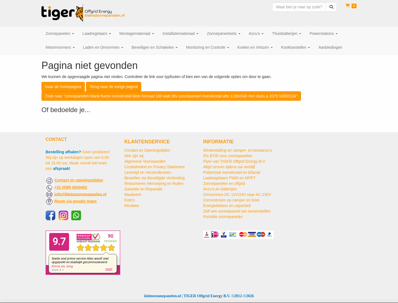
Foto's (129, 200)
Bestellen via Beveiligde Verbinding (154, 178)
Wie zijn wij (133, 156)
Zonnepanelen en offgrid (224, 183)
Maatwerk (132, 194)
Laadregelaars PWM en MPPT (229, 178)
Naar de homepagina (63, 86)
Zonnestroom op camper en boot (231, 200)
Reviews (131, 205)
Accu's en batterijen (220, 189)
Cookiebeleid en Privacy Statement (154, 167)
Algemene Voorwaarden (145, 161)
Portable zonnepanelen (223, 216)
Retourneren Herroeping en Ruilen (154, 183)
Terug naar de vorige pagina (114, 86)
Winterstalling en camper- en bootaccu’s (237, 150)
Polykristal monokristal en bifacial (231, 172)
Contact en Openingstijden (147, 150)
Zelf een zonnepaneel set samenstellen (237, 211)
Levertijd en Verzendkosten (147, 172)
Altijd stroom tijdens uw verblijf (229, 167)
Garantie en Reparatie (143, 189)
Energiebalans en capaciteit (227, 205)
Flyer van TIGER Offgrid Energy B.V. (234, 161)
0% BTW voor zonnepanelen (227, 156)
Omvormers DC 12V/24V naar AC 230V (237, 194)
